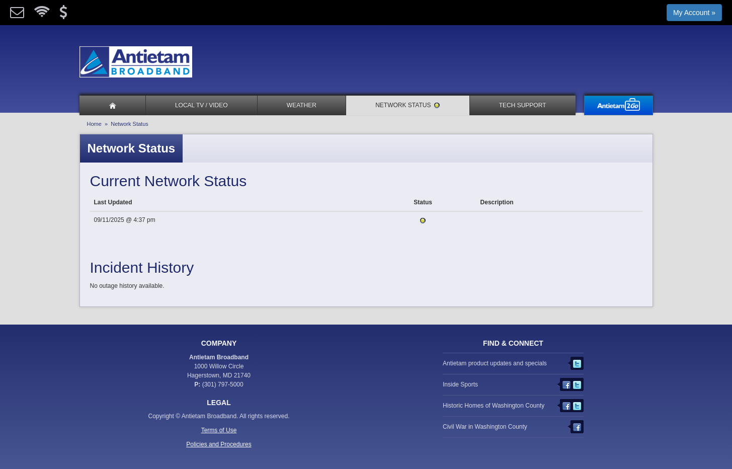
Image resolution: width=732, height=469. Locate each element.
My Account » (694, 13)
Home (94, 124)
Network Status (407, 105)
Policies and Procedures (218, 444)
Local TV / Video (201, 105)
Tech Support (522, 105)
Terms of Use (219, 430)
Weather (301, 105)
